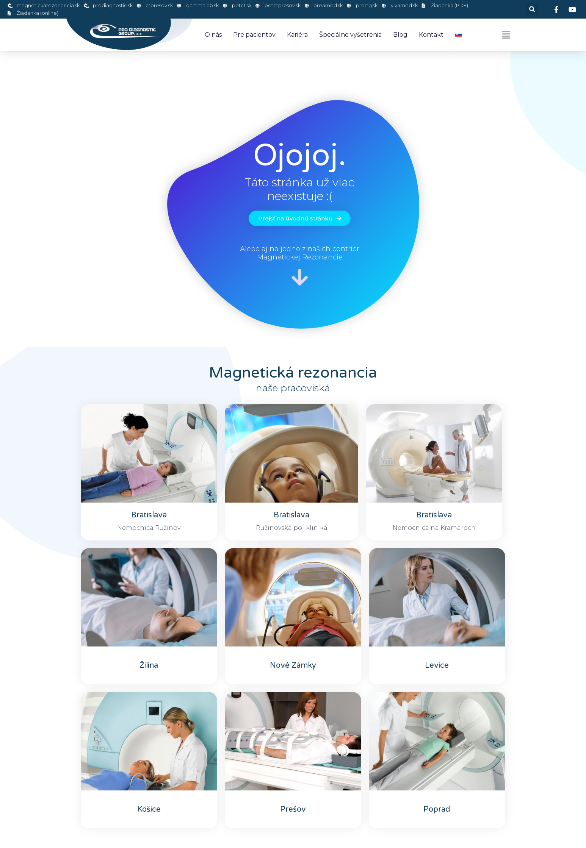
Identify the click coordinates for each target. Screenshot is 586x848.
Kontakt (431, 34)
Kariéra (297, 34)
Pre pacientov (254, 34)
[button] (532, 9)
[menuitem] (458, 35)
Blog (400, 34)
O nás (213, 34)
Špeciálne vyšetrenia (350, 34)
